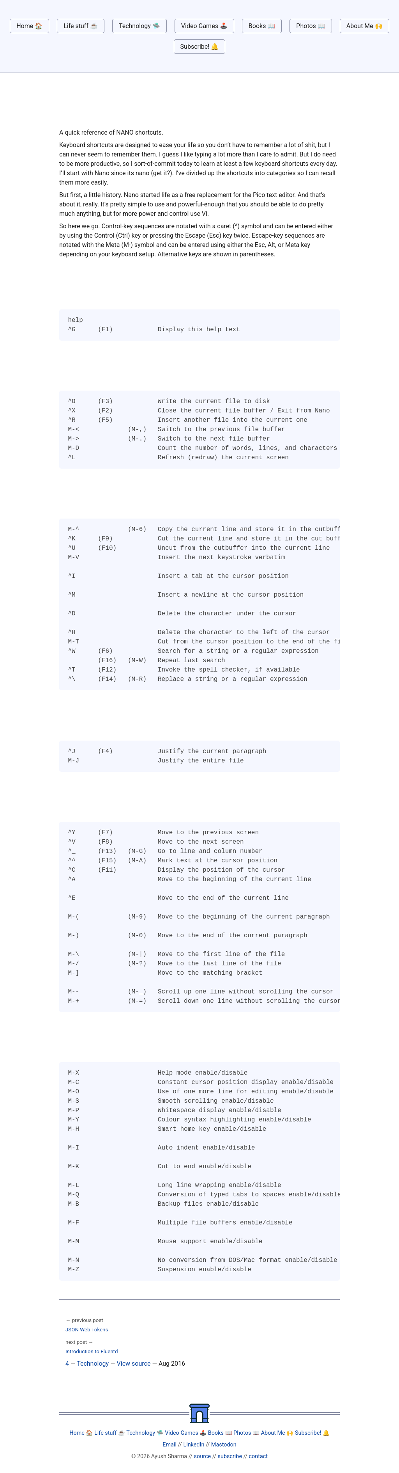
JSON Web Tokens (86, 1330)
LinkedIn (193, 1444)
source (202, 1456)
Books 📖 (262, 26)
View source (134, 1363)
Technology (93, 1363)
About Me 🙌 (364, 26)
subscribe (230, 1456)
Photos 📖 (310, 26)
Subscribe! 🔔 (199, 46)
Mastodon (224, 1444)
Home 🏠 (29, 26)
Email (169, 1444)
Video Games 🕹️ (204, 26)
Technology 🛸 (139, 26)
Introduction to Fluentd (91, 1351)
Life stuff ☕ (81, 26)
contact (258, 1456)
